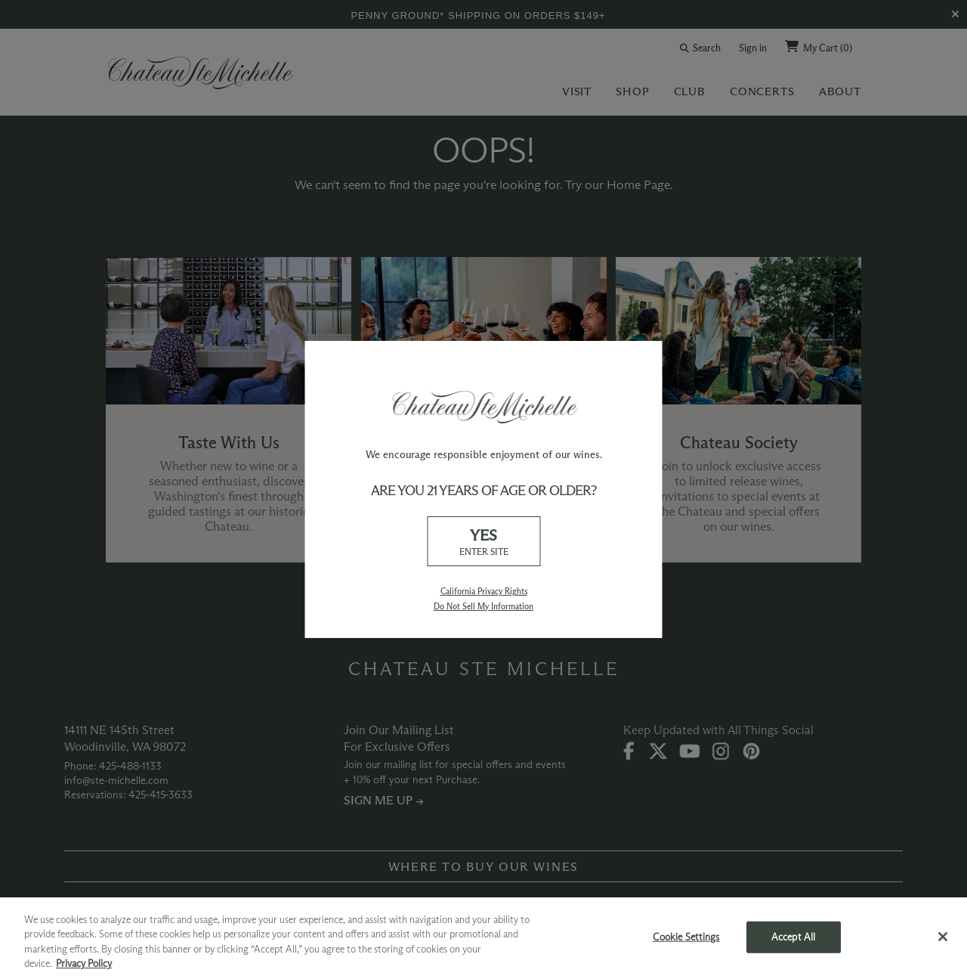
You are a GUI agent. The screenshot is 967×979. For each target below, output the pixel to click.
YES (483, 541)
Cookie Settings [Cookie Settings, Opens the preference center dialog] (686, 937)
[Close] (942, 936)
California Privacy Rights (483, 591)
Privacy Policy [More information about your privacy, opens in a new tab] (84, 963)
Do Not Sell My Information (483, 606)
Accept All (793, 937)
